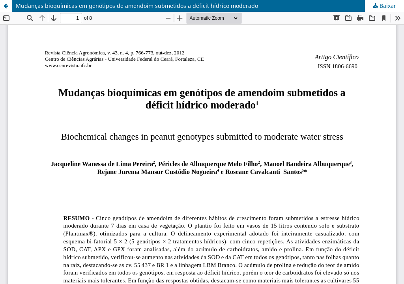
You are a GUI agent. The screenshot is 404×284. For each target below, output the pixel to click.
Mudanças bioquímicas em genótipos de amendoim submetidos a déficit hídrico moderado (137, 5)
